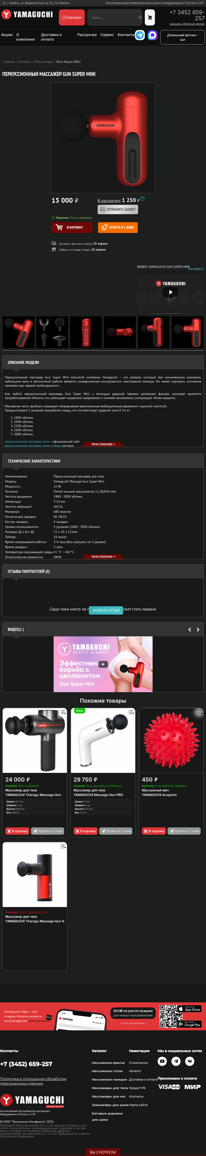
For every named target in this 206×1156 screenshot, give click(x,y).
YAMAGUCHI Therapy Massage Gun (33, 795)
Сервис (107, 34)
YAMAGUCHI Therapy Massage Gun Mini (37, 921)
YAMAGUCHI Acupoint (159, 795)
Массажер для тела (21, 790)
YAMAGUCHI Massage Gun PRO (98, 795)
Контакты (126, 34)
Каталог (135, 1071)
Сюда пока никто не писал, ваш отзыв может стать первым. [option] (103, 608)
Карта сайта (138, 1105)
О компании (25, 37)
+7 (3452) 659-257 (26, 1064)
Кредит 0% (137, 1088)
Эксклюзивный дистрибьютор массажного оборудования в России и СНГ (155, 3)
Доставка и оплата (51, 37)
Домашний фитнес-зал (182, 37)
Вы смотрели (103, 1152)
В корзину (17, 831)
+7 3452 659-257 (187, 15)
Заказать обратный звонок (187, 23)
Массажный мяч (155, 790)
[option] (103, 664)
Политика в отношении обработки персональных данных (33, 1081)
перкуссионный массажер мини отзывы (33, 446)
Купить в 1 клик (118, 227)
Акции (7, 34)
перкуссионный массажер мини (27, 441)
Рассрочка (87, 34)
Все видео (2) (196, 268)
